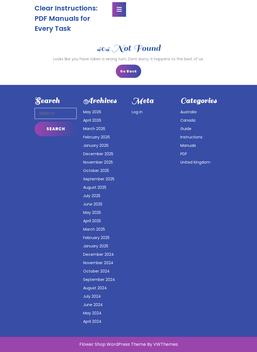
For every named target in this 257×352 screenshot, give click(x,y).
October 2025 (96, 170)
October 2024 (96, 271)
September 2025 (98, 179)
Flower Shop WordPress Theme (112, 344)
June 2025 (92, 204)
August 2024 (95, 288)
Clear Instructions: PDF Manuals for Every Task (66, 18)
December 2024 (98, 254)
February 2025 (96, 237)
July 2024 (92, 296)
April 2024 (92, 321)
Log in (137, 112)
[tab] (119, 9)
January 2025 (95, 246)
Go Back (130, 73)
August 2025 (94, 187)
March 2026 (94, 128)
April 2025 (92, 221)
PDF (183, 154)
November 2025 (98, 162)
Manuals (188, 145)
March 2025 (94, 229)
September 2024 (99, 279)
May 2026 (92, 112)
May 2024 (92, 313)
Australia (188, 112)
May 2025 (92, 212)
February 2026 (96, 137)
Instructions (191, 137)
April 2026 (92, 120)
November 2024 (98, 262)
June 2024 (93, 304)
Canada (187, 120)
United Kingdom (195, 162)
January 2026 (96, 145)
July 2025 (91, 195)
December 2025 (98, 154)
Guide (185, 128)
